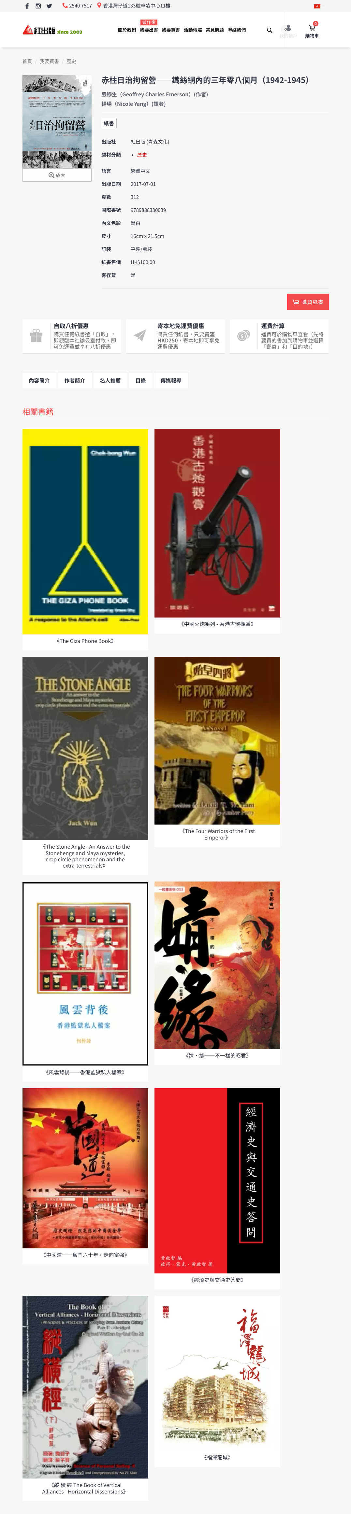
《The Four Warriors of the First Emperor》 (217, 834)
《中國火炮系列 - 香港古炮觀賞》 (217, 624)
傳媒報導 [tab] (171, 380)
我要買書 (171, 30)
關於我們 (127, 30)
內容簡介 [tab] (39, 380)
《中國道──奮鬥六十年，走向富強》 (85, 1254)
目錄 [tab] (141, 380)
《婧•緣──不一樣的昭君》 (217, 1055)
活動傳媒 (193, 30)
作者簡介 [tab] (75, 380)
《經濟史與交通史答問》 (217, 1280)
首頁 (27, 61)
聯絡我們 (236, 30)
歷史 (71, 61)
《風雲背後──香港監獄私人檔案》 (85, 1072)
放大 (57, 175)
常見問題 (215, 30)
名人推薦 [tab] (110, 380)
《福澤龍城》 (217, 1457)
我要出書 (149, 26)
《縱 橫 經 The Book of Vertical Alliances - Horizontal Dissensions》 (85, 1488)
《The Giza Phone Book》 (85, 641)
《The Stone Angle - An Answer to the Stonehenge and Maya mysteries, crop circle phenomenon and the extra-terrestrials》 (85, 855)
